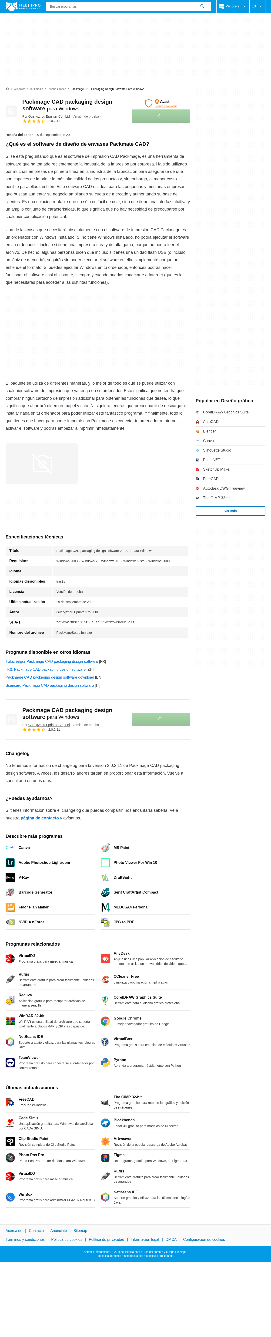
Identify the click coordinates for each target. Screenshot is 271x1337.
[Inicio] (7, 89)
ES (257, 6)
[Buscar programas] (202, 6)
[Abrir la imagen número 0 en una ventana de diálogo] (42, 463)
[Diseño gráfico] (57, 89)
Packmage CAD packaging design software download (50, 677)
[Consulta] (128, 6)
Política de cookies (66, 1239)
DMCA (171, 1239)
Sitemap (80, 1231)
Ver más (230, 511)
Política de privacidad (106, 1239)
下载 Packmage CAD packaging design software (46, 669)
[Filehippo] (23, 6)
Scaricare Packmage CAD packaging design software (50, 685)
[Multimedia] (36, 89)
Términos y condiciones (25, 1239)
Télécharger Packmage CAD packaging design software (52, 662)
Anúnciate (58, 1231)
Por (46, 116)
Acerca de (14, 1231)
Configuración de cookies (204, 1239)
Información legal (145, 1239)
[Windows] (19, 89)
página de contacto (40, 818)
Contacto (36, 1231)
